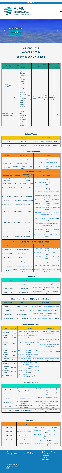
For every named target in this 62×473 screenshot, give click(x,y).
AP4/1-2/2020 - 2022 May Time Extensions (46, 199)
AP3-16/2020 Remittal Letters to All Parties (46, 229)
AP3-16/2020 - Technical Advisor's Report (45, 397)
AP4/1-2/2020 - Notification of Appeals (46, 162)
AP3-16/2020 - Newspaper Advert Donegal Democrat (46, 435)
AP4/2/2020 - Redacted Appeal (42, 141)
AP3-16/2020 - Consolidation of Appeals (46, 248)
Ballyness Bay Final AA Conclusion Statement (44, 291)
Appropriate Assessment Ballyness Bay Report (44, 287)
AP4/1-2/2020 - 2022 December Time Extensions (47, 203)
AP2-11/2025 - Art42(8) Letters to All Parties (46, 265)
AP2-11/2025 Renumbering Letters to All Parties (46, 261)
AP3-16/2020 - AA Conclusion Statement (45, 393)
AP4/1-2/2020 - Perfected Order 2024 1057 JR (45, 166)
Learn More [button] (15, 32)
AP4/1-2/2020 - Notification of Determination (45, 431)
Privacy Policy (11, 454)
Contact (9, 452)
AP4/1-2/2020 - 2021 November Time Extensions (47, 195)
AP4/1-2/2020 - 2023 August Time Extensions (45, 207)
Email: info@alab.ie (12, 464)
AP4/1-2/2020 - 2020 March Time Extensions (45, 183)
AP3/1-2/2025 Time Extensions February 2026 (45, 235)
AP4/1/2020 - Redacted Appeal (42, 145)
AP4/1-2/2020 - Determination (42, 428)
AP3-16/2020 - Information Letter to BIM (28, 354)
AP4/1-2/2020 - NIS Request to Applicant (28, 350)
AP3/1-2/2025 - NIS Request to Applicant (28, 366)
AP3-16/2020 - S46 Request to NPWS (27, 342)
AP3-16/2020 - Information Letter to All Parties (46, 253)
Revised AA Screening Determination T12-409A (45, 409)
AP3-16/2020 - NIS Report (46, 351)
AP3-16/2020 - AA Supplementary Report (45, 389)
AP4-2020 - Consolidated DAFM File (42, 284)
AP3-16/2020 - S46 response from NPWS (49, 358)
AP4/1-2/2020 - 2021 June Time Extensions (46, 191)
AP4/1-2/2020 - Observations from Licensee (41, 318)
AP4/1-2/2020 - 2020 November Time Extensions (47, 187)
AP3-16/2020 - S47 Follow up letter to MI (28, 335)
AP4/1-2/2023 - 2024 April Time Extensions (46, 218)
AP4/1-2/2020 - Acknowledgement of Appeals (45, 158)
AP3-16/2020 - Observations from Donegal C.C (41, 306)
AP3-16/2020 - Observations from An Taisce (41, 310)
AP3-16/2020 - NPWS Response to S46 (50, 339)
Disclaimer (28, 454)
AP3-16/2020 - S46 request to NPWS (27, 358)
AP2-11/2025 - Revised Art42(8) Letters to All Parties (47, 269)
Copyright (28, 452)
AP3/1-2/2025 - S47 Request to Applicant (28, 370)
